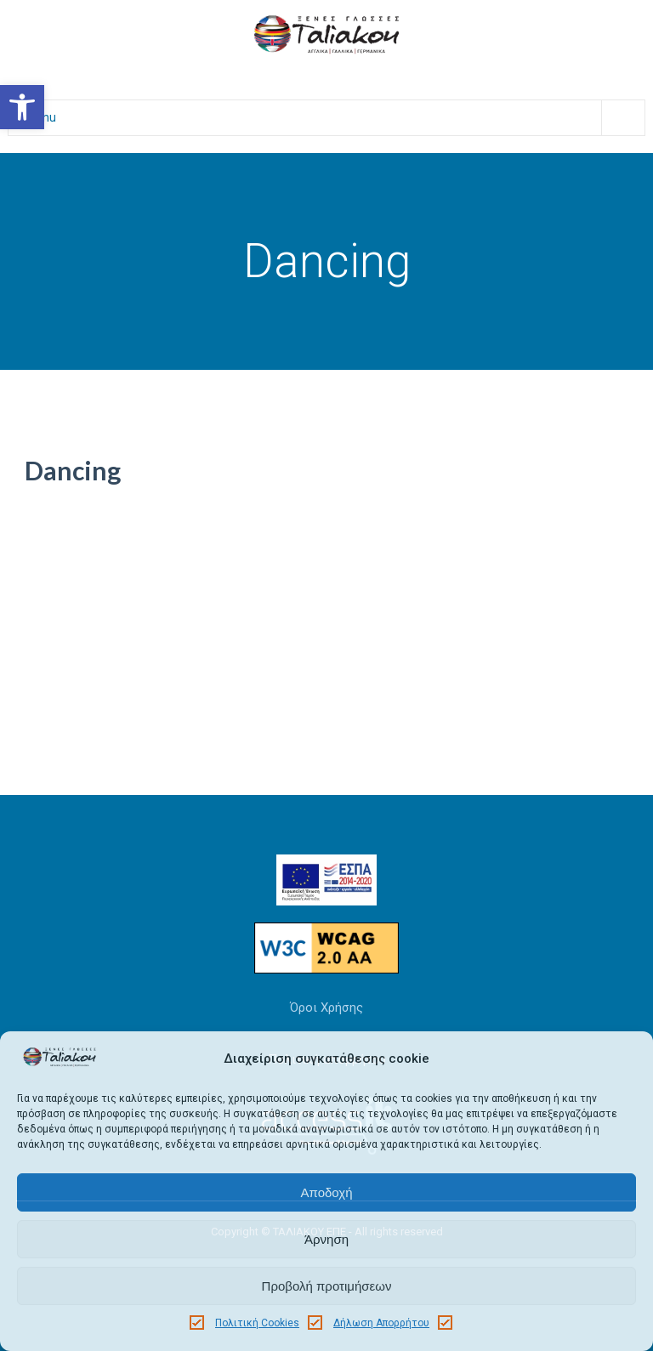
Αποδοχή (327, 1192)
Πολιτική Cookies (257, 1323)
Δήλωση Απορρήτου (381, 1323)
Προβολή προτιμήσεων (327, 1286)
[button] (22, 107)
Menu (335, 117)
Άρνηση (326, 1239)
